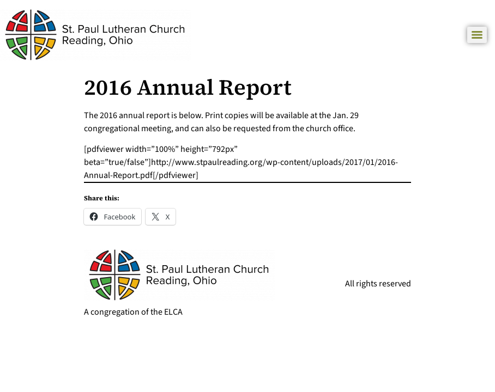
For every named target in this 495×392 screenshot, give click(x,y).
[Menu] (477, 35)
